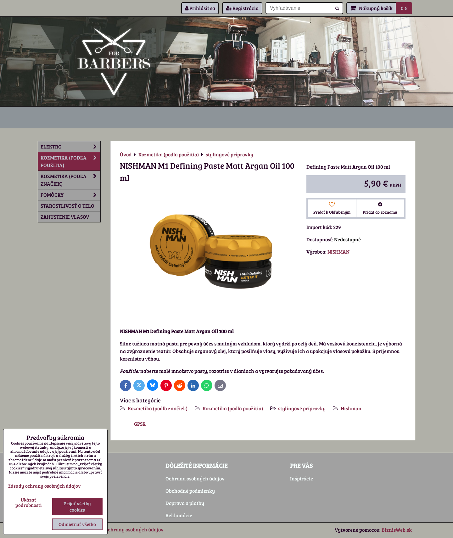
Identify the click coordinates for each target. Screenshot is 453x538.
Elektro (70, 146)
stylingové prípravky (302, 408)
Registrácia (242, 8)
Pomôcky (70, 194)
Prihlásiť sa (200, 8)
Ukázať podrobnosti (28, 502)
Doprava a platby (184, 503)
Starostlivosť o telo (67, 205)
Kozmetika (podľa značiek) (157, 408)
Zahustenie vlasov (65, 216)
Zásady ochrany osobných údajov (126, 529)
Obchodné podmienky (190, 490)
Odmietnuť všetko (77, 524)
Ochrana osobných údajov (195, 478)
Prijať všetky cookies (77, 506)
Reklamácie (178, 515)
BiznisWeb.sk (397, 529)
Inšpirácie (301, 478)
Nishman (351, 408)
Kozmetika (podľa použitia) (233, 408)
